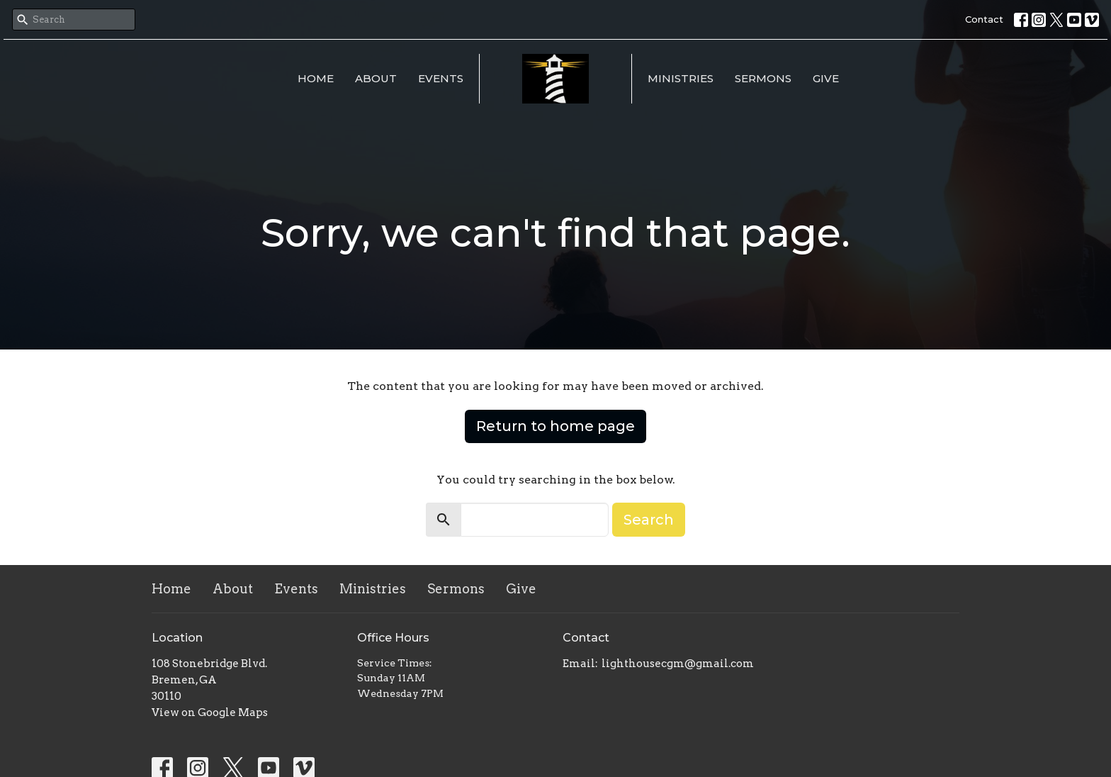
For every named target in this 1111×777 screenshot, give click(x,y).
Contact (984, 19)
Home (316, 78)
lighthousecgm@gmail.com (678, 663)
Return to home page (555, 426)
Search (649, 519)
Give (826, 78)
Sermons (763, 78)
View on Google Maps (210, 712)
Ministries (681, 78)
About (376, 78)
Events (440, 78)
